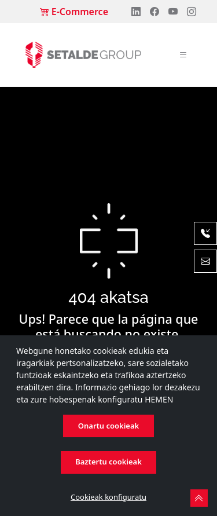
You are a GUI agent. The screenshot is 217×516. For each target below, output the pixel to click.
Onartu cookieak (108, 425)
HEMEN (159, 399)
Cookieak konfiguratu (108, 497)
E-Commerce (74, 11)
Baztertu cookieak (108, 461)
